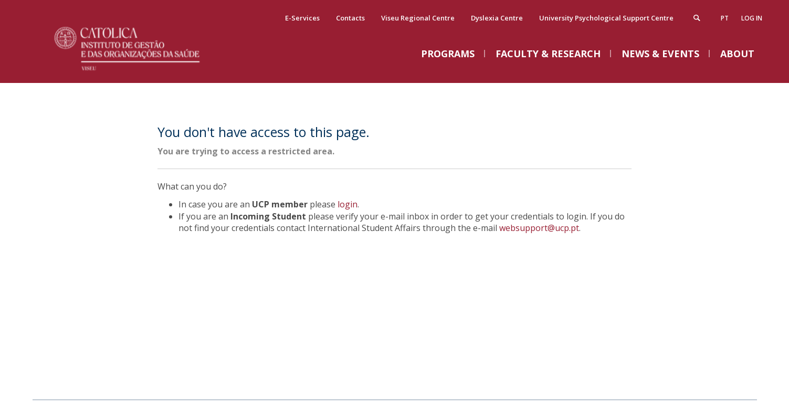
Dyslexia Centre (497, 18)
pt (725, 18)
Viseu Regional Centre (418, 18)
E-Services (302, 18)
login (347, 204)
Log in (751, 18)
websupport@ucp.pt (539, 228)
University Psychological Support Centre (606, 18)
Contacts (350, 18)
